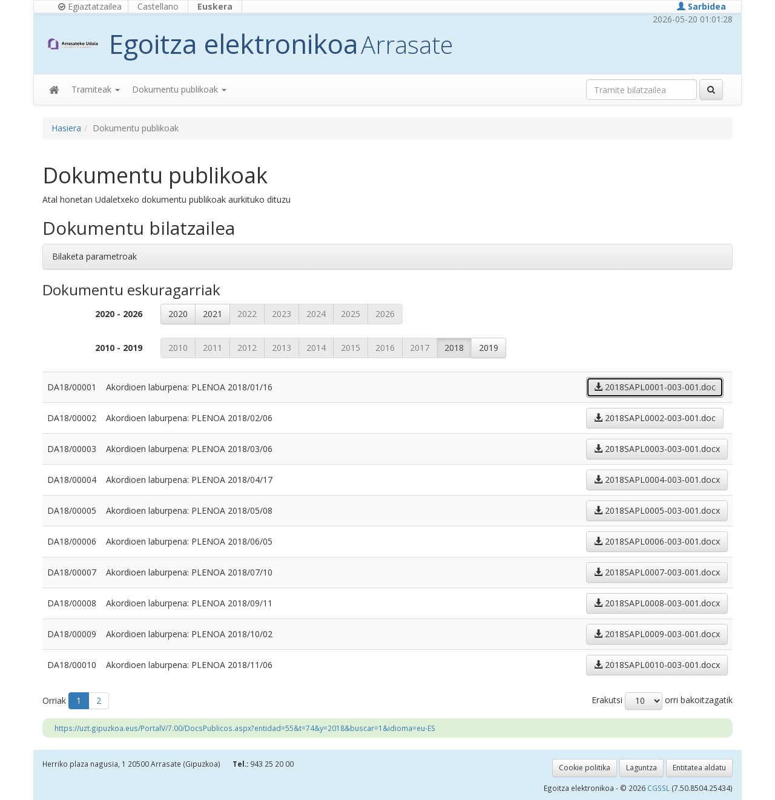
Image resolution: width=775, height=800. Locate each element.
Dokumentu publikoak (179, 89)
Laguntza (641, 767)
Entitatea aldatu (699, 767)
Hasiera (66, 128)
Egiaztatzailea (90, 6)
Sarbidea (701, 6)
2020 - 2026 (118, 314)
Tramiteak (95, 89)
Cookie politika (584, 767)
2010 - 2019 (118, 347)
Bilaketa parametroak (94, 256)
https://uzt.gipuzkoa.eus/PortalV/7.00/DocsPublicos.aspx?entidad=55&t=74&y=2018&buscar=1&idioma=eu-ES (244, 728)
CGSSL (659, 788)
